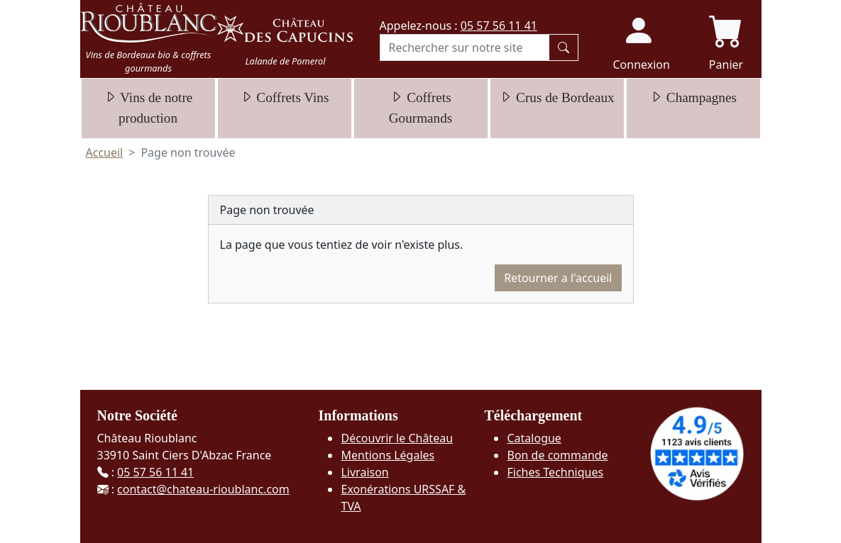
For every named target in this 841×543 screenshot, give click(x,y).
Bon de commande (557, 455)
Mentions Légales (387, 455)
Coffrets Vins (284, 97)
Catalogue (534, 438)
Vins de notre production (148, 107)
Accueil (104, 152)
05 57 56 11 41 (499, 25)
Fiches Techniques (555, 472)
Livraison (364, 472)
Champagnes (693, 97)
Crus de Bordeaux (556, 97)
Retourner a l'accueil (558, 278)
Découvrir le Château (397, 438)
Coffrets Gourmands (421, 107)
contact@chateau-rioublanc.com (203, 489)
